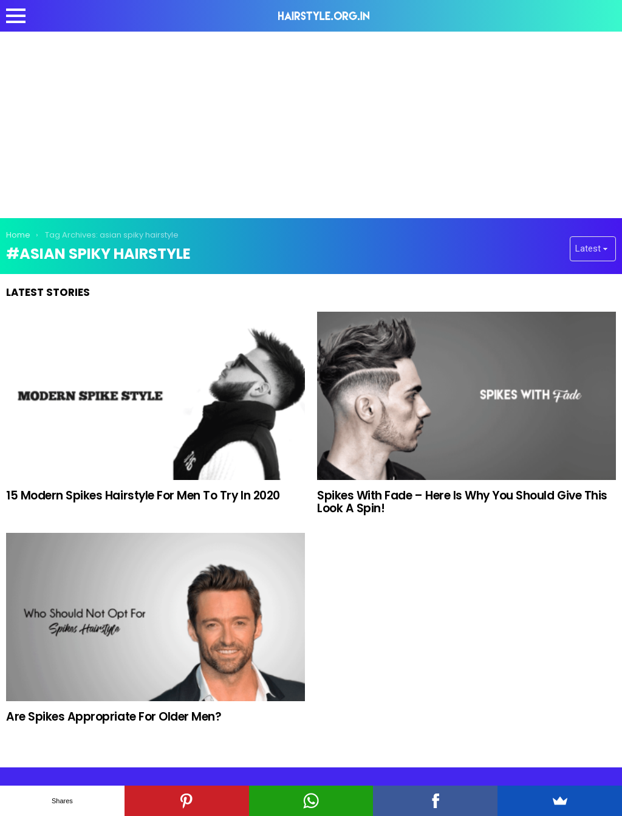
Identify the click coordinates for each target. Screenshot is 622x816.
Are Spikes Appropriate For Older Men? (113, 716)
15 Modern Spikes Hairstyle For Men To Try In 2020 (143, 495)
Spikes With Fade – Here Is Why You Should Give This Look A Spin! (462, 501)
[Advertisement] (311, 123)
